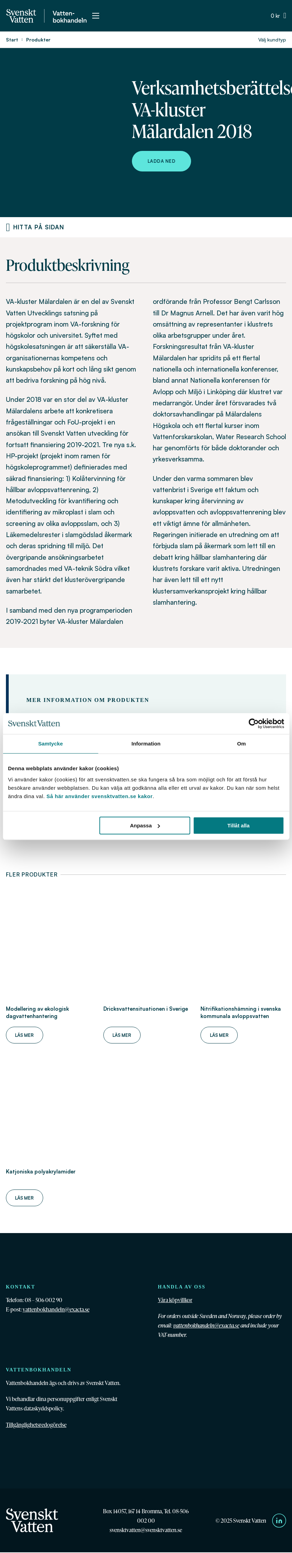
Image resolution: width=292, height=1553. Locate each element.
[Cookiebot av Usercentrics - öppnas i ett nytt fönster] (253, 723)
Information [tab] (146, 744)
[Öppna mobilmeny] (95, 15)
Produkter (38, 40)
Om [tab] (241, 744)
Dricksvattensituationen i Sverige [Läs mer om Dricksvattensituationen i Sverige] (145, 1008)
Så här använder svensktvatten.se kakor (100, 796)
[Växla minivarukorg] (278, 16)
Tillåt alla (238, 825)
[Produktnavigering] (8, 227)
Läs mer (24, 1035)
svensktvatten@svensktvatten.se (146, 1529)
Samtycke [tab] (50, 744)
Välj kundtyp (272, 40)
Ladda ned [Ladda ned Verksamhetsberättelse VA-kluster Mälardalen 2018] (162, 161)
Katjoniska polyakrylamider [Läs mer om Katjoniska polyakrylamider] (41, 1171)
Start (12, 40)
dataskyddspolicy (43, 1408)
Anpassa (145, 825)
